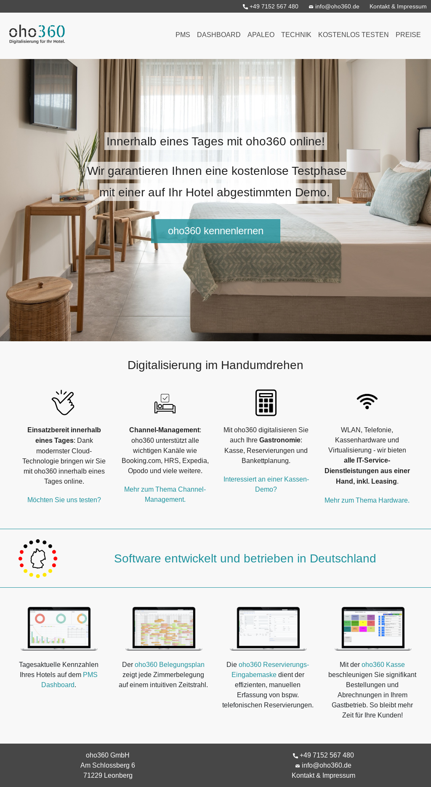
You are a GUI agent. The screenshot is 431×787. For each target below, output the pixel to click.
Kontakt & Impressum (398, 6)
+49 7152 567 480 (270, 6)
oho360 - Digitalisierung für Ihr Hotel (35, 31)
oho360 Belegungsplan (170, 664)
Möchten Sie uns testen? (64, 499)
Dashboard (219, 34)
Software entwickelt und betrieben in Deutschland (245, 558)
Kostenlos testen (353, 34)
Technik (296, 34)
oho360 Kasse (383, 664)
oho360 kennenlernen (215, 231)
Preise (408, 34)
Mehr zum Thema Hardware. (367, 500)
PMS (183, 34)
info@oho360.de (334, 6)
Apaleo (260, 34)
